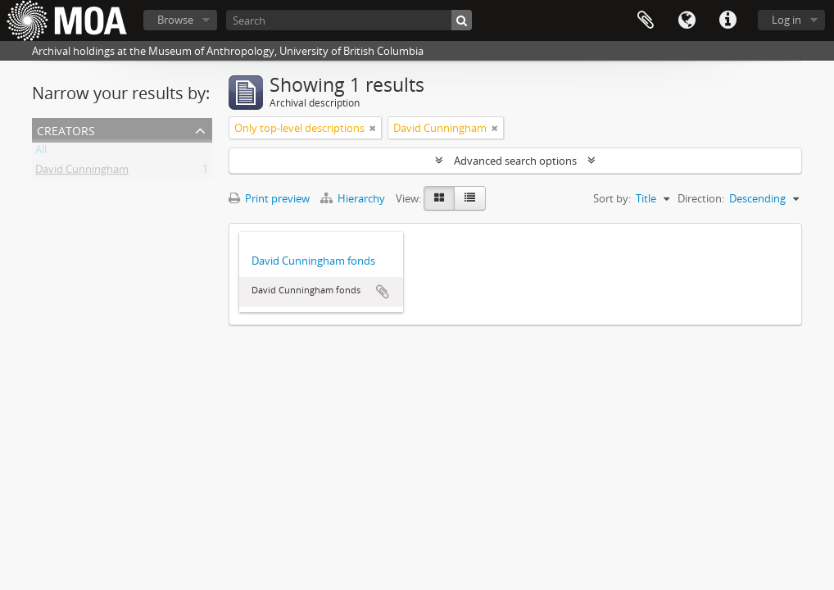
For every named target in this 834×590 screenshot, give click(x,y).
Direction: (701, 198)
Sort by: (612, 198)
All (41, 152)
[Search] (349, 20)
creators (66, 129)
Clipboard (645, 20)
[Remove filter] (372, 128)
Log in (786, 19)
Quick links (727, 20)
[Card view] (439, 198)
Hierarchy (354, 198)
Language (686, 20)
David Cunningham (82, 172)
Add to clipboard (382, 292)
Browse (175, 19)
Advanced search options (515, 160)
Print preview (269, 198)
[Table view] (470, 198)
